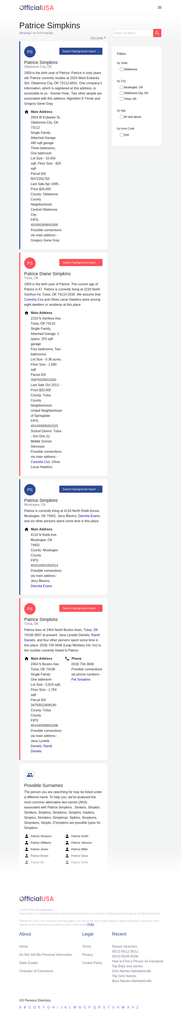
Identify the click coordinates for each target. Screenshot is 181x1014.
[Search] (132, 33)
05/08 (134, 956)
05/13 (116, 951)
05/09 (125, 956)
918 (126, 135)
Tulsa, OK (130, 99)
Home (23, 946)
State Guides (28, 963)
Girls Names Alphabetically (131, 971)
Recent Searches (124, 946)
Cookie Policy (92, 963)
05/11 (134, 951)
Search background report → (80, 51)
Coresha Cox (33, 299)
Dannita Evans (89, 516)
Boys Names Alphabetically (132, 981)
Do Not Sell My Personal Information (45, 954)
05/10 (116, 956)
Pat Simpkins (80, 679)
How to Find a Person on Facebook (137, 961)
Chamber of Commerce (36, 971)
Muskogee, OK (133, 87)
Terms (86, 946)
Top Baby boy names (127, 966)
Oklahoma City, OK (136, 93)
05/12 (125, 951)
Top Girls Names (124, 976)
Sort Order (97, 37)
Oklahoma (130, 69)
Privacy (87, 954)
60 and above (132, 117)
